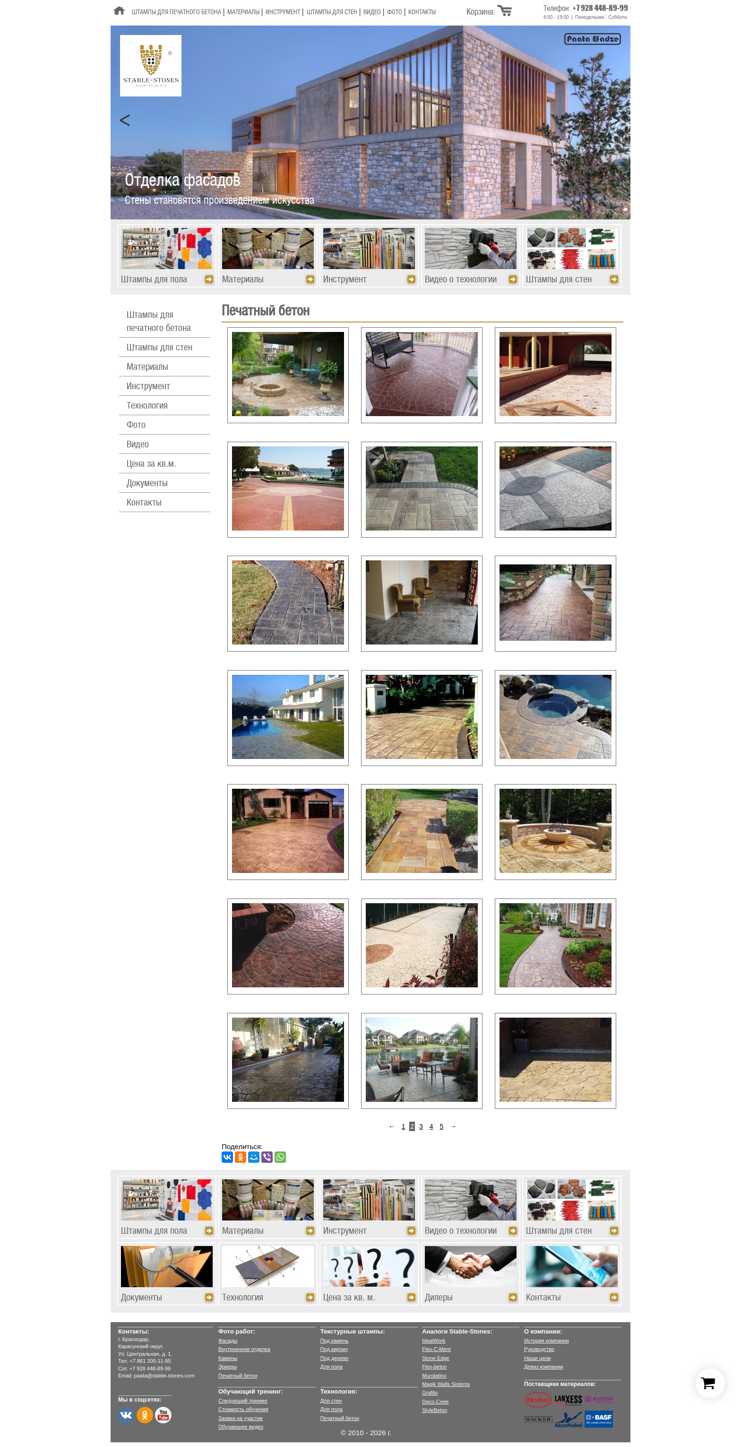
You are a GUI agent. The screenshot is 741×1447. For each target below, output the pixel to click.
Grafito (430, 1392)
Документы (147, 483)
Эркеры (227, 1366)
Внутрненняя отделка (244, 1349)
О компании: (543, 1331)
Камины (227, 1358)
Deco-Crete (435, 1401)
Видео (372, 12)
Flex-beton (434, 1366)
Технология (147, 406)
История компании (546, 1340)
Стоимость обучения (243, 1409)
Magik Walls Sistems (446, 1384)
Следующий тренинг (242, 1400)
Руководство (539, 1349)
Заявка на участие (240, 1418)
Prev (125, 120)
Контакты (422, 12)
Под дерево (334, 1358)
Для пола (331, 1366)
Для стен (331, 1400)
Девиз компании (543, 1366)
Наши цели (537, 1358)
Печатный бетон (238, 1375)
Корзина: (480, 12)
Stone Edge (435, 1358)
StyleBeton (434, 1410)
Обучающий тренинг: (250, 1391)
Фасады (227, 1340)
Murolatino (434, 1375)
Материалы (243, 12)
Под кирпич (334, 1349)
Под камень (334, 1340)
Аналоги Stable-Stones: (457, 1331)
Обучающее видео (240, 1427)
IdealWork (433, 1340)
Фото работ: (236, 1331)
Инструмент (283, 12)
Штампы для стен (332, 12)
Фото (394, 12)
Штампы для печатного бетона (176, 12)
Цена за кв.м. (151, 464)
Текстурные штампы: (352, 1331)
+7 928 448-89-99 (600, 7)
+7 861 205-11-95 (150, 1361)
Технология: (338, 1391)
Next (615, 120)
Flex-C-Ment (436, 1349)
